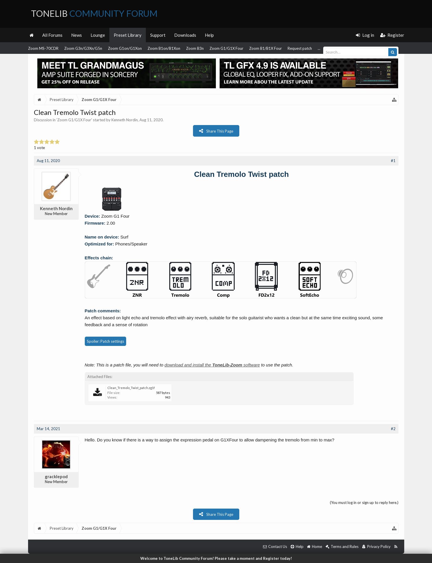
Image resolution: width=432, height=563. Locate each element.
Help (209, 35)
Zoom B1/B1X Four (265, 48)
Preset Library (127, 35)
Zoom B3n (195, 48)
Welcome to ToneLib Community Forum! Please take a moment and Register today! (216, 558)
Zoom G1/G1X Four (226, 48)
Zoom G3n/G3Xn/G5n (83, 48)
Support (158, 35)
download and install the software (212, 364)
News (76, 35)
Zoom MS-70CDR (43, 48)
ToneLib (94, 13)
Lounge (98, 35)
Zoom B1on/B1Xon (164, 48)
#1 (393, 160)
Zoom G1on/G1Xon (125, 48)
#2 (393, 428)
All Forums (52, 35)
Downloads (185, 35)
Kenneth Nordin (124, 120)
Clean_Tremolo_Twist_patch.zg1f (131, 388)
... (319, 48)
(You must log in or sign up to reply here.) (364, 502)
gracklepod (56, 476)
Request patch (300, 48)
